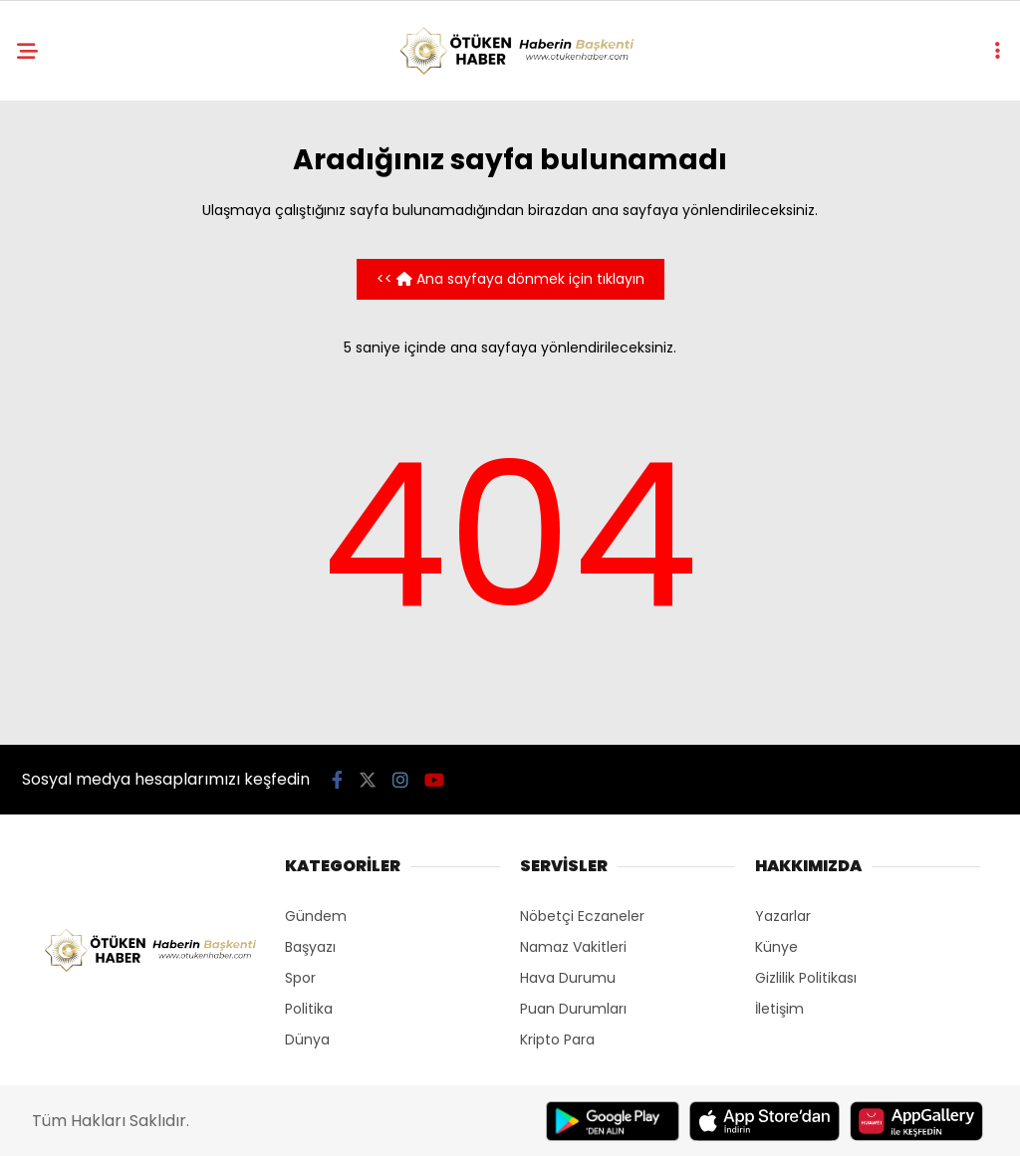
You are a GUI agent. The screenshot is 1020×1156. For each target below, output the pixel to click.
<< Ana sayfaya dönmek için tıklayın (510, 279)
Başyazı (310, 947)
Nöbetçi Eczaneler (582, 916)
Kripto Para (557, 1039)
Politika (309, 1009)
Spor (300, 978)
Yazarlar (783, 916)
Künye (776, 947)
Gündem (316, 916)
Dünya (307, 1039)
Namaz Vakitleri (573, 947)
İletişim (779, 1009)
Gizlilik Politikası (806, 978)
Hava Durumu (568, 978)
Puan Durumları (573, 1009)
